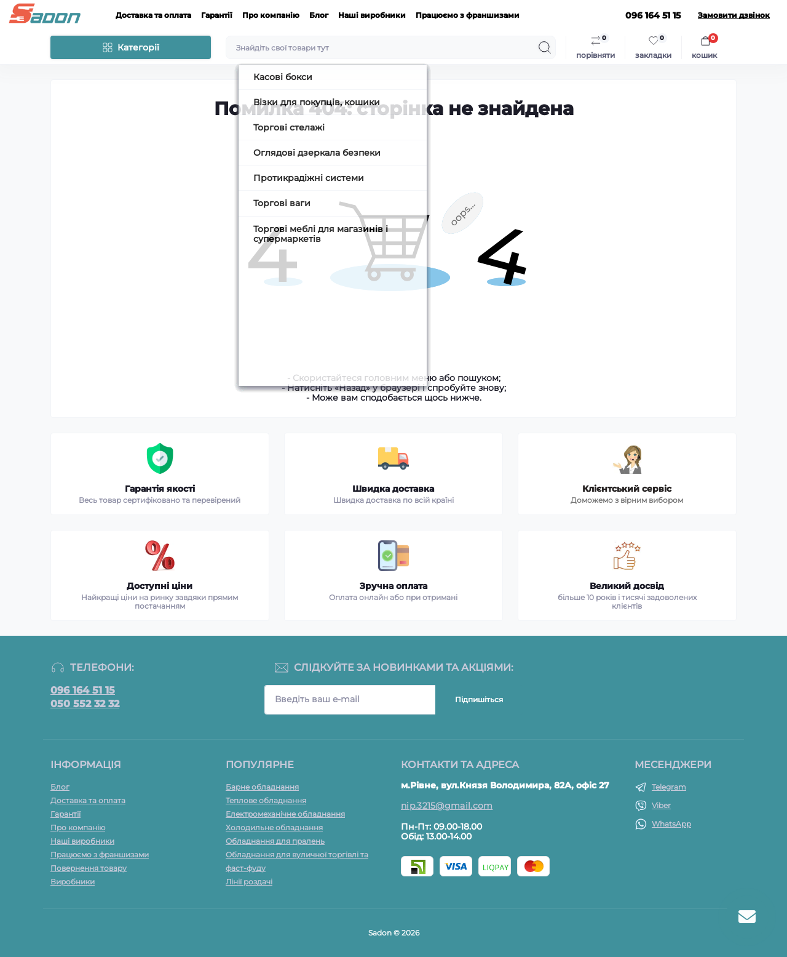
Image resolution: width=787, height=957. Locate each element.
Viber (661, 805)
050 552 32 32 (84, 704)
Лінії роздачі (249, 881)
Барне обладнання (262, 786)
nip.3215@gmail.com (446, 805)
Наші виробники (372, 15)
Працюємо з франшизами (468, 15)
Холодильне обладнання (274, 827)
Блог (318, 15)
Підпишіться (479, 699)
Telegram (669, 786)
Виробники (72, 881)
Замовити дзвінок (734, 15)
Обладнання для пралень (275, 841)
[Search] (545, 47)
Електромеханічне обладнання (285, 814)
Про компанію (270, 15)
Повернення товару (88, 868)
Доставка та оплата (153, 15)
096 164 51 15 (82, 690)
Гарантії (216, 15)
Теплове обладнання (266, 800)
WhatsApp (671, 823)
